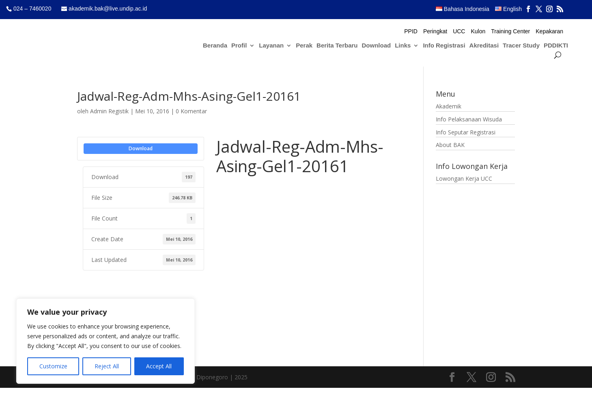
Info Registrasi (444, 46)
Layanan (271, 46)
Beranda (215, 46)
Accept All (159, 366)
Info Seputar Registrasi (465, 132)
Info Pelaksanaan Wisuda (469, 119)
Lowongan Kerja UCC (464, 178)
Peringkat (435, 31)
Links (403, 46)
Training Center (510, 31)
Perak (304, 46)
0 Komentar (191, 111)
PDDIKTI (556, 46)
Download (376, 46)
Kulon (478, 31)
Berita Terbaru (336, 46)
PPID (411, 31)
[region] (105, 341)
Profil (239, 46)
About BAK (450, 145)
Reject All (107, 366)
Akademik (448, 106)
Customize (53, 366)
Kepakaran (549, 31)
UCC (459, 31)
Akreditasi (484, 46)
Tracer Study (521, 46)
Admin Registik (109, 111)
